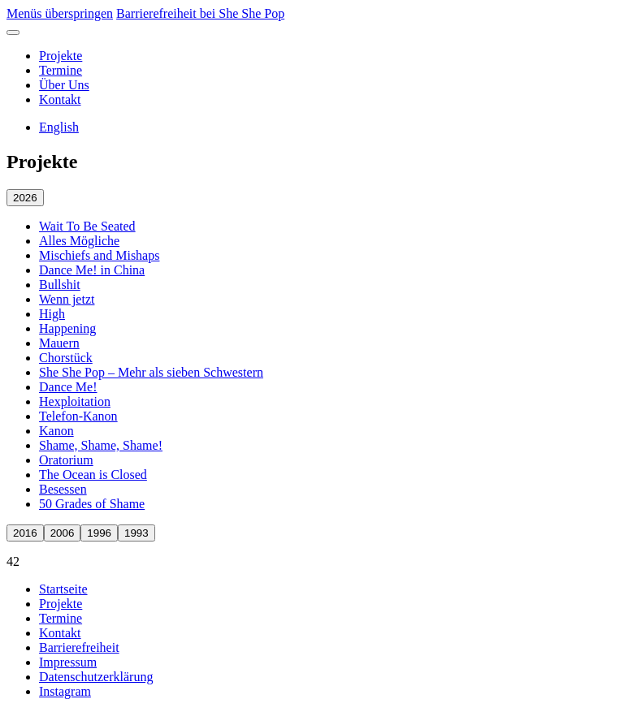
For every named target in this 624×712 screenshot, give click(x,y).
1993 (136, 533)
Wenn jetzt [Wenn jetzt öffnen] (66, 299)
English (59, 127)
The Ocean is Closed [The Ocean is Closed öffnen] (93, 474)
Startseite (63, 589)
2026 (25, 198)
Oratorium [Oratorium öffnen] (66, 460)
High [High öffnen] (52, 314)
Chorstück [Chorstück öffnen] (66, 358)
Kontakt (60, 99)
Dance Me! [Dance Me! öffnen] (68, 387)
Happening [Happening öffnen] (67, 328)
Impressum (68, 662)
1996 (99, 533)
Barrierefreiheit (79, 647)
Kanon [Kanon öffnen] (56, 431)
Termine (60, 70)
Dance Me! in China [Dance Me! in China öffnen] (92, 270)
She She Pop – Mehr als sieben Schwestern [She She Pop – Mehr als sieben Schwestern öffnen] (151, 372)
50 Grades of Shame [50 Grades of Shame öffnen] (92, 504)
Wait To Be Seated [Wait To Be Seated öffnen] (87, 226)
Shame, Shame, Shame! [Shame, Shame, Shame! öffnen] (100, 445)
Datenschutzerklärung (96, 677)
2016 (25, 533)
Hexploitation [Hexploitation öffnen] (74, 401)
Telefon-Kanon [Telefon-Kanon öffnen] (78, 416)
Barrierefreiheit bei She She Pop (200, 13)
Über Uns (64, 85)
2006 (62, 533)
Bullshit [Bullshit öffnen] (59, 284)
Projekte (60, 56)
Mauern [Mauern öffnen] (59, 343)
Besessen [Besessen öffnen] (63, 489)
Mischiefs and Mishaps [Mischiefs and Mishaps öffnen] (99, 255)
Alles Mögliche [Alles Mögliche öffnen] (79, 241)
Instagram (65, 691)
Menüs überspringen (59, 13)
